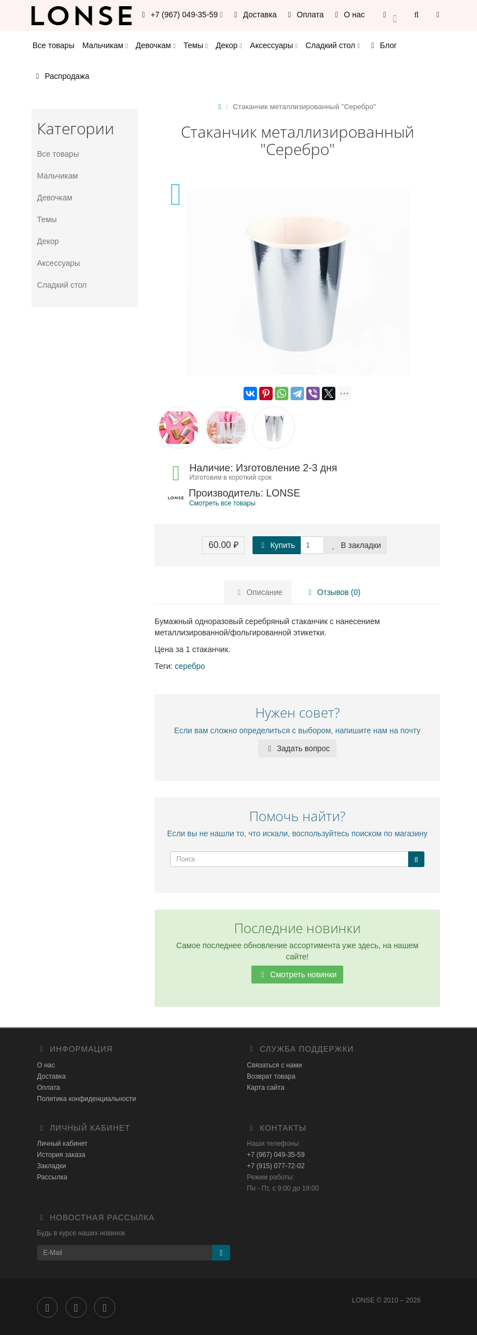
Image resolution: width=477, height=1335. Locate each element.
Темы (196, 45)
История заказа (61, 1155)
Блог (382, 45)
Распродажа (61, 76)
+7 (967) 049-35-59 (276, 1155)
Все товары (53, 45)
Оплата (304, 14)
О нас (347, 14)
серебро (190, 666)
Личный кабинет (62, 1143)
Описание (258, 592)
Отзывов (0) (331, 592)
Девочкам (155, 45)
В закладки (355, 545)
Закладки (51, 1166)
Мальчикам (105, 45)
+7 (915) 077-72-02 (276, 1166)
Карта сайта (265, 1088)
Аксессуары (274, 45)
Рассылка (52, 1177)
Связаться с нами (274, 1065)
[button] (390, 15)
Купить (276, 545)
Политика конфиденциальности (86, 1099)
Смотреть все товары (222, 503)
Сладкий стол (333, 45)
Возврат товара (271, 1076)
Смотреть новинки (297, 974)
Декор (229, 45)
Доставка (254, 14)
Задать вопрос (297, 748)
